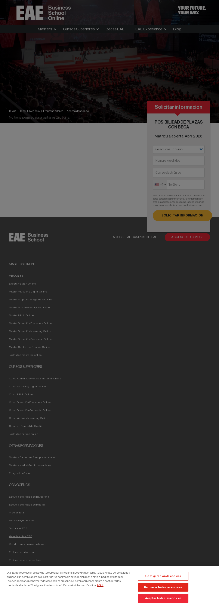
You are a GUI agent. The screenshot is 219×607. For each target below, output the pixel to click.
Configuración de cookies (163, 576)
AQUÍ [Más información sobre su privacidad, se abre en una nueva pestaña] (100, 585)
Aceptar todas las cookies (163, 598)
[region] (109, 586)
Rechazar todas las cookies (163, 587)
